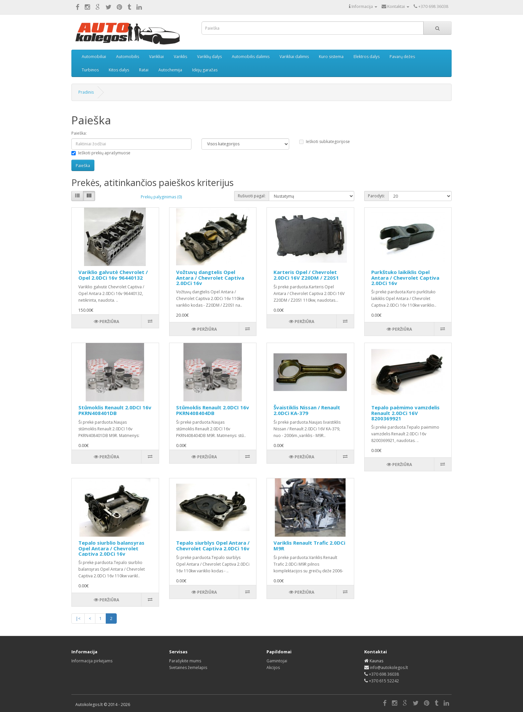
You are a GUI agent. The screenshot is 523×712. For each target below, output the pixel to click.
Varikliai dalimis (294, 56)
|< (78, 618)
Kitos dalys (119, 70)
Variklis (180, 56)
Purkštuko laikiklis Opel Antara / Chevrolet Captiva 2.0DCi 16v (405, 277)
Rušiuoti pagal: (252, 196)
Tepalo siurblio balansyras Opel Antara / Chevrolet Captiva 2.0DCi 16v (111, 548)
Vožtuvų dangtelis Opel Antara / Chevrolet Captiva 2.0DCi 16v (210, 277)
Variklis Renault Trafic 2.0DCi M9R (309, 545)
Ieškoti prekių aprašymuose (100, 153)
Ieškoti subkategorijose (324, 141)
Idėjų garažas (204, 70)
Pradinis (86, 92)
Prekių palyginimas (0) (161, 197)
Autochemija (170, 70)
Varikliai (156, 56)
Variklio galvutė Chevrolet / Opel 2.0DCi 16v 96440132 (113, 275)
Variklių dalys (209, 56)
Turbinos (90, 70)
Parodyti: (376, 196)
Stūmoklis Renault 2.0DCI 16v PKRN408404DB (212, 410)
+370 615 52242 (384, 681)
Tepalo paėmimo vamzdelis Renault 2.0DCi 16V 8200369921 (405, 413)
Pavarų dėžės (402, 56)
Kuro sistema (331, 56)
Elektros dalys (367, 56)
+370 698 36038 (384, 674)
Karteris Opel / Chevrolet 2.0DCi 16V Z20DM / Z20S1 (306, 275)
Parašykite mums (185, 661)
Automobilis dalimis (251, 56)
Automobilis (127, 56)
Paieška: (79, 133)
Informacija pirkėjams (91, 661)
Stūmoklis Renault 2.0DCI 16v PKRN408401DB (114, 410)
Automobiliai (94, 56)
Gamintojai (277, 661)
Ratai (143, 70)
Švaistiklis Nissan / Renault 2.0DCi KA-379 (307, 410)
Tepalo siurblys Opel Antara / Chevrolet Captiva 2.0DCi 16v (212, 545)
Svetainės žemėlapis (188, 667)
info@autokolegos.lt (389, 667)
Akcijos (273, 667)
